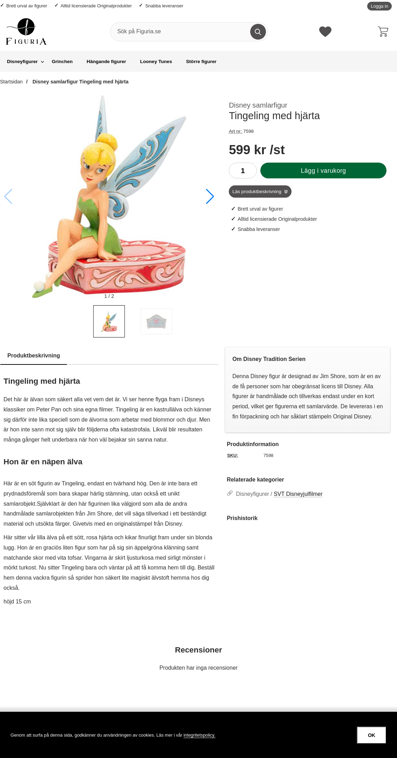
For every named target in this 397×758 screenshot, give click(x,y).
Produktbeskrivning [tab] (33, 355)
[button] (210, 196)
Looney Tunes (156, 61)
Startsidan (11, 81)
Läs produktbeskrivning (256, 191)
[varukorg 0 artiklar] (384, 32)
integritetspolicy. (199, 735)
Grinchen (62, 61)
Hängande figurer (106, 61)
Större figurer (201, 61)
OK (371, 735)
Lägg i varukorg (323, 170)
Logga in (379, 6)
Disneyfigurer (22, 61)
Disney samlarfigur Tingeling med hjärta (80, 81)
